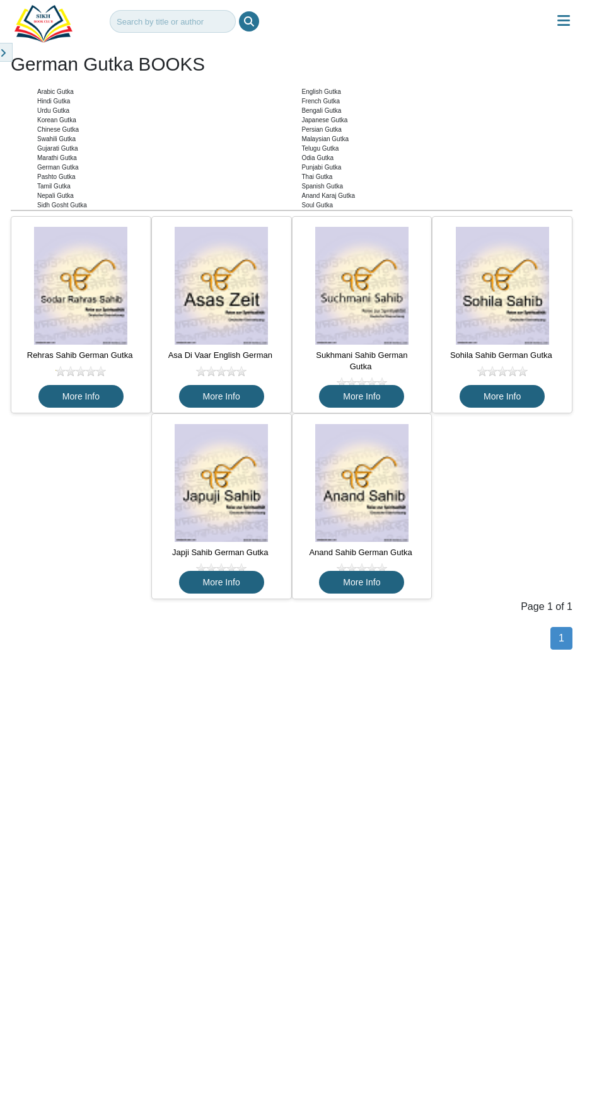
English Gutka (321, 91)
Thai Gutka (317, 176)
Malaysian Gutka (325, 138)
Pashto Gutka (56, 176)
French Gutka (321, 101)
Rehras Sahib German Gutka (81, 355)
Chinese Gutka (58, 129)
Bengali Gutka (322, 110)
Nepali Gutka (55, 195)
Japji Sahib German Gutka (221, 552)
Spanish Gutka (323, 186)
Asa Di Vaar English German (221, 355)
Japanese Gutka (325, 120)
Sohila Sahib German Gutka (502, 355)
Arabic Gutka (55, 91)
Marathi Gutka (57, 157)
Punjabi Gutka (322, 167)
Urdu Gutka (53, 110)
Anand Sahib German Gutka (361, 552)
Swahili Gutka (56, 138)
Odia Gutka (318, 157)
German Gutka (58, 167)
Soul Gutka (317, 205)
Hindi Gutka (53, 101)
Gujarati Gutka (57, 148)
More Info (81, 396)
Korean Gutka (56, 120)
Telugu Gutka (320, 148)
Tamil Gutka (54, 186)
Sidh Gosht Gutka (62, 205)
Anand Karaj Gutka (329, 195)
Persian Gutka (322, 129)
